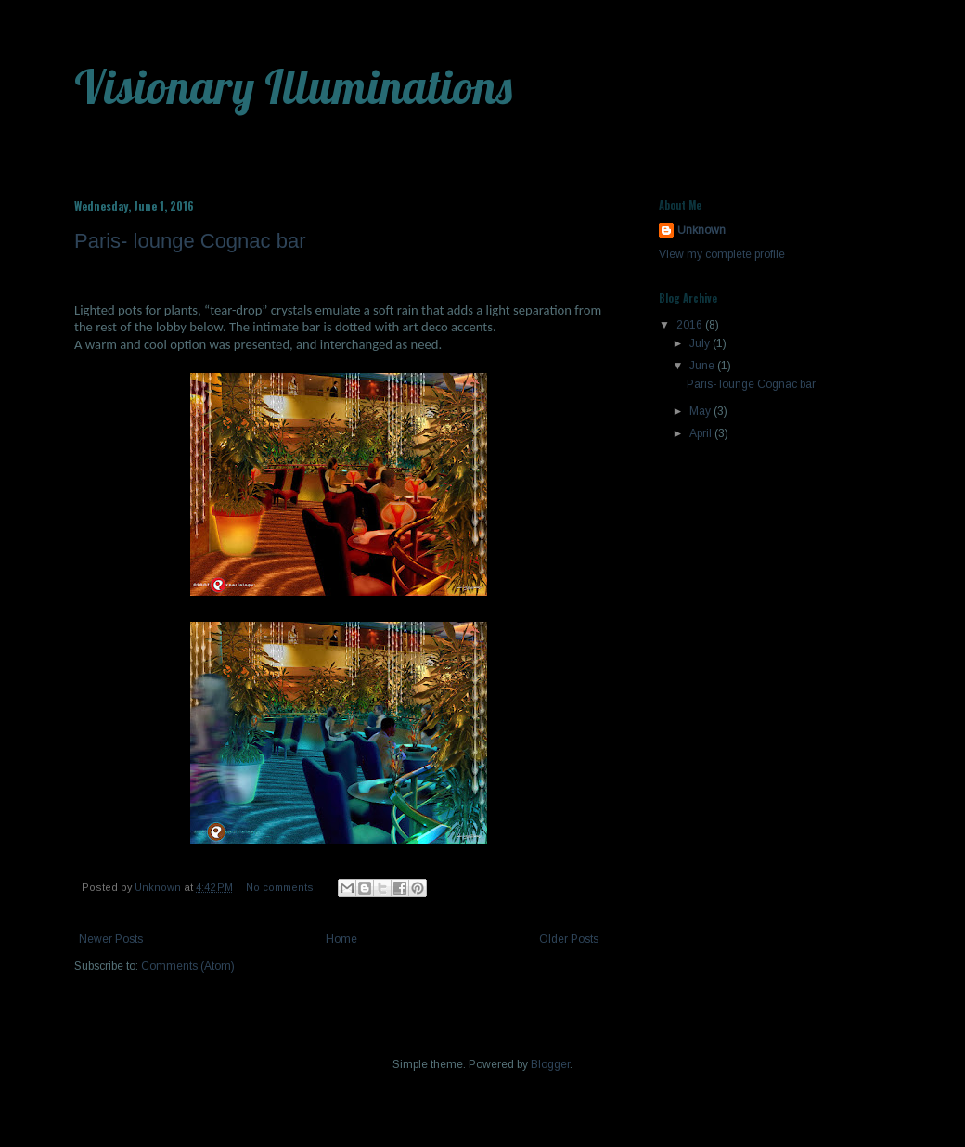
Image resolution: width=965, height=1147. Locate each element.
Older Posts (568, 939)
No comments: (282, 887)
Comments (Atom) (188, 966)
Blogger (550, 1064)
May (701, 411)
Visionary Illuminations (293, 87)
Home (341, 939)
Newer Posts (111, 939)
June (703, 365)
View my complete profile (722, 254)
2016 (690, 324)
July (701, 343)
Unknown (701, 230)
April (701, 433)
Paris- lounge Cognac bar (189, 240)
